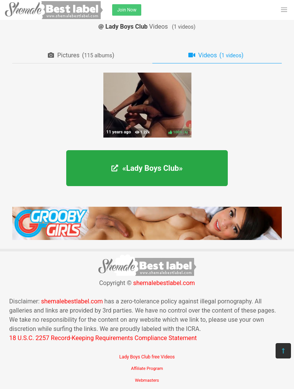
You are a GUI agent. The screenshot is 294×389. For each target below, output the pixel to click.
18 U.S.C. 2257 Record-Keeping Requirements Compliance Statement (103, 338)
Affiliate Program (147, 368)
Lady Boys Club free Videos (147, 357)
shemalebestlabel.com (164, 283)
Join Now (126, 10)
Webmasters (147, 380)
